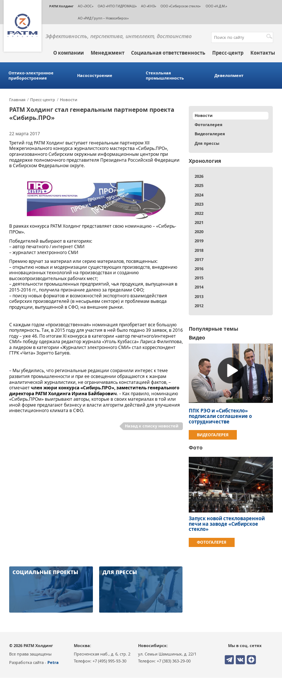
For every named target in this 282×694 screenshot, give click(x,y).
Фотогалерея (209, 124)
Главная (17, 100)
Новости (68, 100)
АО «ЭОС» (85, 6)
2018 (199, 250)
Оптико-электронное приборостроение (31, 75)
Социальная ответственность (168, 53)
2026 (199, 176)
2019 (199, 240)
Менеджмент (107, 53)
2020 (199, 231)
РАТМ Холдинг (61, 6)
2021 (199, 222)
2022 (199, 213)
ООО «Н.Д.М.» (216, 6)
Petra (53, 662)
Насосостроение (94, 75)
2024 (199, 195)
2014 (199, 287)
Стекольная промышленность (165, 75)
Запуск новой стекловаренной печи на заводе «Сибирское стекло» (227, 523)
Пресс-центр (227, 53)
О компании (68, 53)
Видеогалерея (210, 133)
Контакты (262, 53)
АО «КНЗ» (148, 6)
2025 (199, 185)
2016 (199, 268)
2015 (199, 277)
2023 (199, 204)
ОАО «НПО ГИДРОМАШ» (117, 6)
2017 (199, 259)
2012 (199, 305)
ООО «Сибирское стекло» (180, 6)
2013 (199, 296)
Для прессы (207, 143)
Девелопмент (228, 75)
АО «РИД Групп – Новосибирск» (103, 18)
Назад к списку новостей (151, 426)
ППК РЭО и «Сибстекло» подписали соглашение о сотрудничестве (220, 416)
